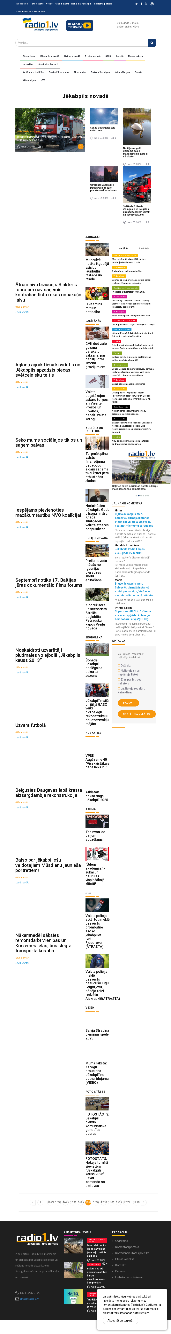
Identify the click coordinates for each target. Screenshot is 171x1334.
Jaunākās (123, 248)
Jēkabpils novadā (49, 56)
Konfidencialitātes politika (132, 1267)
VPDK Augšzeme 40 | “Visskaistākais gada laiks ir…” (97, 769)
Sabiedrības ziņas (59, 72)
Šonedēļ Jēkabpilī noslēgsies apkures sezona (94, 674)
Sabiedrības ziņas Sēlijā (125, 255)
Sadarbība (121, 1255)
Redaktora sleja (121, 407)
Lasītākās (144, 248)
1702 (119, 1216)
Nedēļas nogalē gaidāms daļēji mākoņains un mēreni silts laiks (135, 152)
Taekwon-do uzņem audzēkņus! (95, 845)
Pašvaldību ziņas (100, 72)
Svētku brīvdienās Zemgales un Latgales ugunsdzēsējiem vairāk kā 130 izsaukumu (136, 210)
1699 (96, 1216)
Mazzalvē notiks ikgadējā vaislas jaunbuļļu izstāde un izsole (97, 270)
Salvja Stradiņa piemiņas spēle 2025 (97, 1046)
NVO (43, 80)
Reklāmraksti (120, 267)
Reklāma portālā (103, 4)
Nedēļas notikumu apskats (126, 288)
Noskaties (22, 4)
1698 (88, 1216)
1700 (103, 1216)
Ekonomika (80, 72)
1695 (65, 1216)
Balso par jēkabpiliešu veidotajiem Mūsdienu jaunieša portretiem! (48, 883)
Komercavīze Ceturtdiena (31, 11)
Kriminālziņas (122, 72)
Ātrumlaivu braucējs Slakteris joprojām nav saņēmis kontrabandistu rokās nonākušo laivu (48, 294)
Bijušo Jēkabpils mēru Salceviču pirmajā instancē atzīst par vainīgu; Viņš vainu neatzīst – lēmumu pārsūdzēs (132, 372)
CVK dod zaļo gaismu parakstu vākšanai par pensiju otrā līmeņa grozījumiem (96, 357)
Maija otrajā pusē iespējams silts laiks (131, 315)
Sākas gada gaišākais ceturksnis (102, 129)
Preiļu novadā (93, 56)
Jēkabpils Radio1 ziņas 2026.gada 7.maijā (133, 324)
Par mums (121, 1285)
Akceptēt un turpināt (120, 1320)
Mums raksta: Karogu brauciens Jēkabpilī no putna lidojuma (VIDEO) (97, 1085)
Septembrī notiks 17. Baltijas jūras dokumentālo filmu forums (48, 592)
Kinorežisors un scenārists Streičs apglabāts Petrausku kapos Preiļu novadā (96, 622)
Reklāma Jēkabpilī (81, 4)
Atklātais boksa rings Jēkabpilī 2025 (97, 804)
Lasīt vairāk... (22, 314)
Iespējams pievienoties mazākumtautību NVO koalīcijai (48, 520)
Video (49, 4)
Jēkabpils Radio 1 (48, 64)
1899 (136, 1216)
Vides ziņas (29, 80)
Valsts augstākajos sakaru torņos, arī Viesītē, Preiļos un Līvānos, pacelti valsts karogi (97, 408)
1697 (81, 1216)
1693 (50, 1216)
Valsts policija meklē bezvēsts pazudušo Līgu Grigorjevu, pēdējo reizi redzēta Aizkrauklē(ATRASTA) (103, 996)
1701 (111, 1216)
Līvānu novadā (72, 56)
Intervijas (28, 64)
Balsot (128, 702)
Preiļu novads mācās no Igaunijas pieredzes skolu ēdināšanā (96, 575)
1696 (73, 1216)
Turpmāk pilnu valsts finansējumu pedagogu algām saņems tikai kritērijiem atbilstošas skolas (97, 470)
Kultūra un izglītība (33, 72)
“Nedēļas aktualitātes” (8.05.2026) (128, 292)
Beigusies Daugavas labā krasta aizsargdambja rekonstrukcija (48, 808)
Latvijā (120, 56)
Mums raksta (135, 56)
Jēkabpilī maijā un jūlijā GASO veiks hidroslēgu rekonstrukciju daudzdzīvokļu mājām (97, 719)
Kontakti (120, 1279)
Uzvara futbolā (30, 739)
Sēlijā (108, 56)
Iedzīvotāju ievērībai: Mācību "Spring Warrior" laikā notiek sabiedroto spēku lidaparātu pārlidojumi (131, 303)
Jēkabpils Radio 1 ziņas (125, 320)
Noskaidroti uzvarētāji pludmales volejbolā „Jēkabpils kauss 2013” (47, 667)
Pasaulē (117, 353)
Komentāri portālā (127, 1261)
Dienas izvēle (120, 297)
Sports (139, 72)
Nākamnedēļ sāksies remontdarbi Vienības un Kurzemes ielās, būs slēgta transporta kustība (43, 963)
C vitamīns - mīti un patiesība (95, 309)
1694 (58, 1216)
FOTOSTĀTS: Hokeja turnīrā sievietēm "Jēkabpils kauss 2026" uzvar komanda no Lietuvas (97, 1186)
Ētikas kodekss (124, 1273)
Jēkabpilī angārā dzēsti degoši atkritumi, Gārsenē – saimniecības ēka (50, 138)
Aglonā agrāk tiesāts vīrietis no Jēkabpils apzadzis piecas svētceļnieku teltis (47, 374)
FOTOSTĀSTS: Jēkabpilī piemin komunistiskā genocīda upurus (97, 1137)
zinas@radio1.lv (29, 1312)
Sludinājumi (62, 4)
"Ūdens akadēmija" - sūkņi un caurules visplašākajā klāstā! (95, 884)
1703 (126, 1216)
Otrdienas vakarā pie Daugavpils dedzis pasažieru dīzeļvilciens (103, 187)
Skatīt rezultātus (137, 714)
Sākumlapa (29, 56)
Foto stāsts (37, 4)
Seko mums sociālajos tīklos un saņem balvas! (48, 448)
